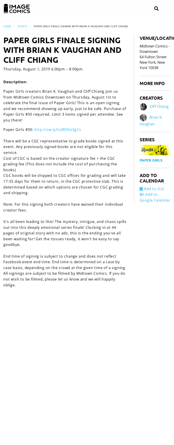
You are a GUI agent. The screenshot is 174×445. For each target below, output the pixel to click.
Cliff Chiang (159, 106)
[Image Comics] (16, 8)
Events (22, 26)
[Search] (156, 9)
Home (7, 26)
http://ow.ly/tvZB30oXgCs (57, 129)
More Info (152, 83)
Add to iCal (152, 188)
